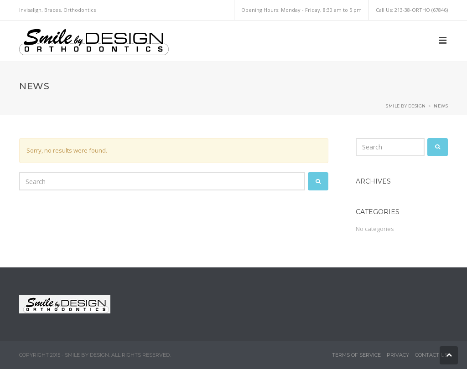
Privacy (398, 355)
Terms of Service (356, 355)
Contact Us (431, 355)
